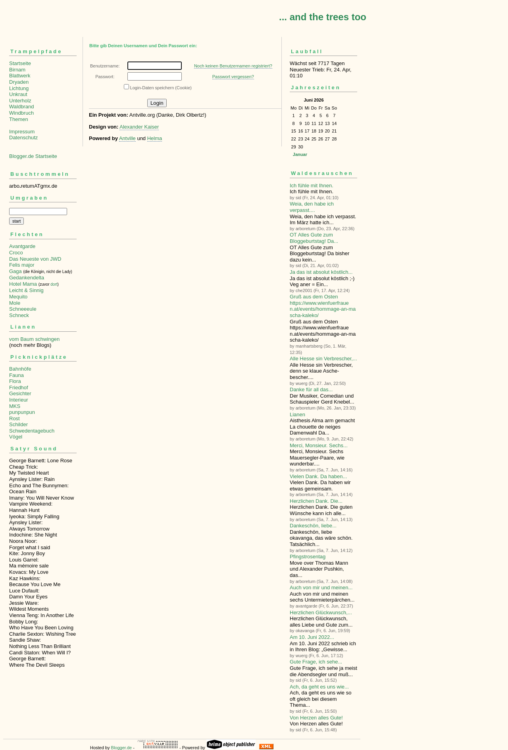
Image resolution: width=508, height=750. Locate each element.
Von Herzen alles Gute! (316, 718)
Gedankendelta (26, 278)
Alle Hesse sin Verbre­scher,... (323, 359)
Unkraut (18, 94)
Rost (14, 418)
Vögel (15, 437)
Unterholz (20, 101)
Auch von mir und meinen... (321, 587)
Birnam (17, 70)
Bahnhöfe (20, 369)
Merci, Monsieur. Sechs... (319, 445)
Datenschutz (23, 137)
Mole (14, 303)
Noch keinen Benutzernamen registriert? (233, 65)
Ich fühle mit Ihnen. (311, 185)
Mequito (18, 297)
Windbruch (21, 113)
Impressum (22, 132)
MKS (14, 406)
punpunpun (22, 412)
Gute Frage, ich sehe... (316, 662)
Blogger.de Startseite (33, 156)
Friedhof (18, 387)
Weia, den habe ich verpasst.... (312, 207)
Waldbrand (21, 107)
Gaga (15, 271)
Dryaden (19, 82)
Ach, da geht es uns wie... (319, 687)
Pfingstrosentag (307, 557)
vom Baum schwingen (34, 339)
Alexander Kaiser (139, 127)
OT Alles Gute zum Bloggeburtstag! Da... (314, 238)
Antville (127, 138)
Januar (300, 154)
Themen (18, 119)
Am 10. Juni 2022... (312, 637)
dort (53, 284)
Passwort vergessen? (233, 76)
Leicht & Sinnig (26, 290)
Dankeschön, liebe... (313, 526)
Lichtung (19, 88)
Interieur (18, 400)
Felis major (22, 265)
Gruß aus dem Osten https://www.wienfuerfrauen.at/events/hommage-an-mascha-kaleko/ (323, 306)
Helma (154, 138)
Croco (16, 253)
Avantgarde (22, 246)
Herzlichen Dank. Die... (316, 501)
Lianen (297, 414)
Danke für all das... (311, 389)
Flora (15, 381)
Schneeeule (23, 309)
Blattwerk (19, 76)
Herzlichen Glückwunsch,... (321, 612)
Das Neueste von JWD (35, 259)
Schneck (19, 315)
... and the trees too (322, 17)
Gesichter (20, 393)
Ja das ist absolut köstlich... (321, 272)
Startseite (20, 63)
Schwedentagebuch (31, 431)
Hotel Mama (23, 284)
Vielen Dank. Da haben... (318, 476)
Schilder (18, 424)
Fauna (16, 375)
